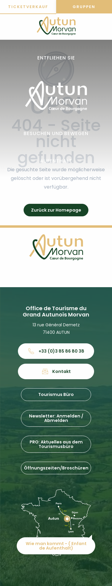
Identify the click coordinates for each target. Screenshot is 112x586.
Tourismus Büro (56, 394)
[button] (56, 58)
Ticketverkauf (28, 7)
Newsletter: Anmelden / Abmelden (56, 418)
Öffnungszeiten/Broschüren (56, 468)
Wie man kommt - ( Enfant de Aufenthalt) (56, 546)
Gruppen (84, 7)
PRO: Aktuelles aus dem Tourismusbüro (56, 444)
